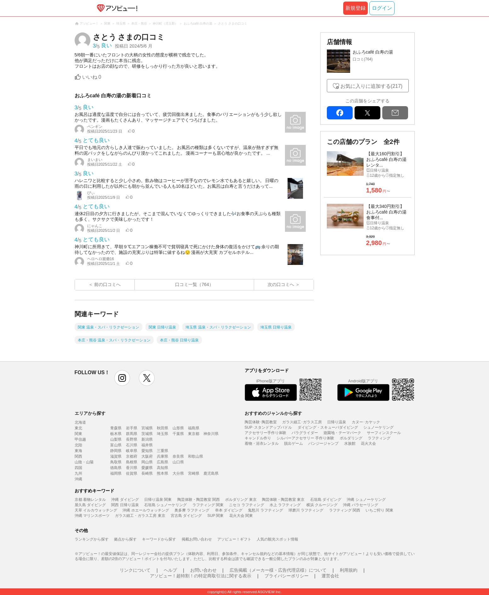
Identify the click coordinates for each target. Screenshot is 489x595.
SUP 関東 (216, 515)
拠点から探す (125, 539)
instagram (122, 378)
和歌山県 (195, 456)
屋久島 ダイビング (90, 505)
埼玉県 (162, 434)
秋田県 (162, 428)
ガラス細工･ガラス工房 (302, 422)
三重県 (162, 451)
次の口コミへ (281, 284)
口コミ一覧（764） (194, 284)
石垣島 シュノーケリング (165, 505)
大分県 (178, 473)
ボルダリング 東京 (240, 499)
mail (395, 112)
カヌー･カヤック (366, 422)
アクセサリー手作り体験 (265, 433)
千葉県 (178, 434)
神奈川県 (211, 434)
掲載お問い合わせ (197, 539)
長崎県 (147, 473)
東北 (78, 428)
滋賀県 (116, 456)
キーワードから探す (159, 539)
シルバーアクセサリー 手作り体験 (305, 438)
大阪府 (147, 456)
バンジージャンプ (323, 443)
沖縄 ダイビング (125, 499)
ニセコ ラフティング (246, 505)
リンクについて (135, 570)
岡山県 (147, 462)
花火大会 (368, 443)
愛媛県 (147, 468)
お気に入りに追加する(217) (371, 86)
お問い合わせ (203, 570)
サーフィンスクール (384, 433)
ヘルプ (170, 570)
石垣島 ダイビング (325, 499)
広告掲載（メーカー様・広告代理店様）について (278, 570)
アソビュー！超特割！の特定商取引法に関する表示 (200, 575)
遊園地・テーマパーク (342, 433)
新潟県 (147, 439)
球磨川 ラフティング (305, 510)
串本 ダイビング (228, 510)
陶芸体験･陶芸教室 (261, 422)
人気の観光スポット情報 (277, 539)
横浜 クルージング (322, 505)
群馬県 (131, 434)
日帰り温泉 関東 (158, 499)
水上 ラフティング (285, 505)
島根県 (131, 462)
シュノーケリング (378, 427)
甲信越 (80, 439)
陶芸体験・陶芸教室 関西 (198, 499)
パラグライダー (305, 433)
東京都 (193, 434)
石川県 (131, 445)
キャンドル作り (258, 438)
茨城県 (147, 434)
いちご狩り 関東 (379, 510)
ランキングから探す (92, 539)
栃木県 (116, 434)
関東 (78, 434)
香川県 (131, 468)
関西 (78, 456)
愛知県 (147, 451)
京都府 (131, 456)
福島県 (193, 428)
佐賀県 (131, 473)
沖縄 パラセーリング (360, 505)
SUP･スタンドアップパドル (268, 427)
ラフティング (379, 438)
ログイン (382, 8)
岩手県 (131, 428)
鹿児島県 (211, 473)
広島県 (162, 462)
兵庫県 (162, 456)
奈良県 (178, 456)
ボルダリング (351, 438)
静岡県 (116, 451)
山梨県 (116, 439)
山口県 (178, 462)
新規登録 (355, 8)
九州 (78, 473)
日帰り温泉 (336, 422)
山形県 (178, 428)
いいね (91, 77)
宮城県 (147, 428)
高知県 (162, 468)
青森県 (116, 428)
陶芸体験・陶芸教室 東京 (283, 499)
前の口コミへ (107, 284)
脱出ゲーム (293, 443)
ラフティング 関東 (208, 505)
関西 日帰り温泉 (125, 505)
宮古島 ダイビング (186, 515)
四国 (78, 468)
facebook (340, 112)
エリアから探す (90, 413)
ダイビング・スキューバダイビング (328, 427)
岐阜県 (131, 451)
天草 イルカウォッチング (96, 510)
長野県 (131, 439)
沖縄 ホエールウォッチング (145, 510)
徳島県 (116, 468)
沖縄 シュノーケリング (366, 499)
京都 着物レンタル (90, 499)
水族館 (349, 443)
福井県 (147, 445)
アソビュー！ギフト (234, 539)
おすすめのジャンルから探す (273, 413)
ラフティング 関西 (344, 510)
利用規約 (348, 570)
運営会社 (330, 575)
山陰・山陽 (84, 462)
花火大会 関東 (241, 515)
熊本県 (162, 473)
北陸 (78, 445)
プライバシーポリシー (286, 575)
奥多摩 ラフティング (191, 510)
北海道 (80, 422)
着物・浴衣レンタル (262, 443)
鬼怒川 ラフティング (265, 510)
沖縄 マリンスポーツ (92, 515)
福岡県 (116, 473)
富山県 (116, 445)
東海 (78, 451)
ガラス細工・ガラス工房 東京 (140, 515)
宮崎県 (193, 473)
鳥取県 (116, 462)
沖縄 (78, 479)
